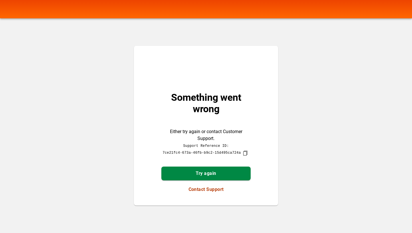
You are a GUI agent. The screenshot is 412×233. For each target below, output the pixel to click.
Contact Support (206, 189)
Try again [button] (206, 173)
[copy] (245, 153)
